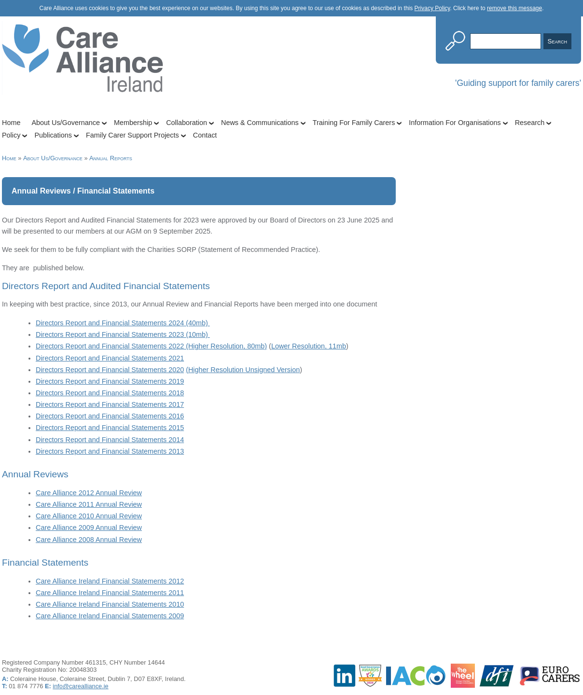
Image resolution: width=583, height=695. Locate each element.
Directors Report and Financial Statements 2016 (110, 416)
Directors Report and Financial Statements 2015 (110, 427)
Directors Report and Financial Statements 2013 (110, 451)
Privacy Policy (432, 8)
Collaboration (186, 122)
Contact (205, 135)
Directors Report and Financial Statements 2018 (110, 393)
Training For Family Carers (354, 122)
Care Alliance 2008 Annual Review (89, 539)
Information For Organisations (454, 122)
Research (530, 122)
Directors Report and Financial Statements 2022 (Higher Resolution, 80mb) (151, 346)
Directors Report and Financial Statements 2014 (110, 440)
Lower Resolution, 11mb (308, 346)
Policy (11, 135)
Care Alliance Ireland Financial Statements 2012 (110, 581)
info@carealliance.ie (80, 686)
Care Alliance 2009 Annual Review (89, 527)
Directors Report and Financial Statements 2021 (110, 358)
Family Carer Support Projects (132, 135)
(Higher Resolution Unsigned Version (243, 370)
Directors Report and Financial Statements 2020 (110, 370)
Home (11, 122)
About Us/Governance (65, 122)
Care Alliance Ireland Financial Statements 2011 (110, 593)
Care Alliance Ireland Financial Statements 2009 (110, 616)
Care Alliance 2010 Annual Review (89, 516)
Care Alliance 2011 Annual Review (89, 504)
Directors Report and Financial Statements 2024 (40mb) (123, 323)
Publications (53, 135)
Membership (133, 122)
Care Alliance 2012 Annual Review (89, 493)
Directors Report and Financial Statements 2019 (110, 381)
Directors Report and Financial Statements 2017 (110, 404)
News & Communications (260, 122)
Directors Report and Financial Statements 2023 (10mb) (123, 334)
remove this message (514, 8)
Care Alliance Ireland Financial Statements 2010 (110, 604)
